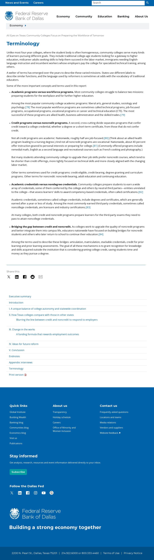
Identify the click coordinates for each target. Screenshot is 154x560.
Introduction (16, 302)
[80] (106, 138)
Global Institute (17, 411)
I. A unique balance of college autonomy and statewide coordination (47, 308)
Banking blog (16, 422)
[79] (122, 115)
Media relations (108, 422)
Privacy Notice (133, 553)
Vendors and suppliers (111, 427)
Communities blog (19, 427)
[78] (27, 107)
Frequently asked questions (114, 411)
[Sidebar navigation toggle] (77, 26)
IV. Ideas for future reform (23, 344)
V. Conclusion (16, 350)
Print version (16, 374)
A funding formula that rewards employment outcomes (47, 334)
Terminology (16, 368)
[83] (88, 207)
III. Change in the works (22, 329)
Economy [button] (63, 16)
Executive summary (20, 296)
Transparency (60, 411)
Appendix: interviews (20, 362)
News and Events (17, 3)
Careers (38, 3)
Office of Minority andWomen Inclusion (64, 429)
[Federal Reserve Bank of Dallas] (26, 16)
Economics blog (18, 432)
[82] (140, 192)
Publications (16, 443)
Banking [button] (123, 16)
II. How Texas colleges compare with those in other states (41, 315)
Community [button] (83, 16)
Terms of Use (111, 553)
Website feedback (109, 432)
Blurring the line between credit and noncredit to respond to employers (57, 319)
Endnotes (14, 356)
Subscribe (18, 472)
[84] (101, 234)
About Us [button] (141, 16)
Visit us (13, 438)
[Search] (118, 3)
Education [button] (105, 16)
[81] (95, 145)
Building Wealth (18, 417)
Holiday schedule (62, 417)
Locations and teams (110, 417)
